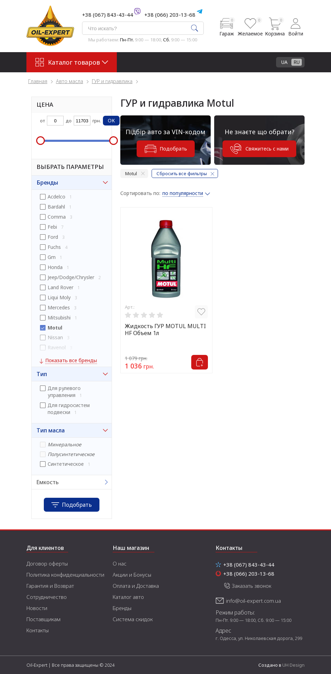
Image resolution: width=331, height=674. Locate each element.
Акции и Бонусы (132, 574)
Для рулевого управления (64, 391)
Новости (36, 607)
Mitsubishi (59, 317)
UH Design (293, 665)
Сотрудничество (46, 596)
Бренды (122, 607)
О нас (120, 563)
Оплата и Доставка (136, 585)
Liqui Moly (59, 297)
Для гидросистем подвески (69, 408)
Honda (55, 267)
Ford (53, 237)
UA (284, 62)
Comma (57, 216)
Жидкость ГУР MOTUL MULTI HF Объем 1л (165, 329)
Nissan (55, 337)
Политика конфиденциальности (65, 574)
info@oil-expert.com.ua (253, 600)
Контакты (37, 630)
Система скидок (133, 619)
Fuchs (54, 247)
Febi (52, 227)
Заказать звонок (251, 585)
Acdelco (56, 196)
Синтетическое (66, 464)
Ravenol (57, 347)
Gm (52, 257)
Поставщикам (43, 619)
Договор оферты (47, 563)
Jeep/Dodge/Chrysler (71, 277)
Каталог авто (128, 596)
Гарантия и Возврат (50, 585)
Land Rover (60, 287)
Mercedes (59, 307)
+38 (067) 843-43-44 (107, 14)
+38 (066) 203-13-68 (169, 14)
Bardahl (56, 206)
